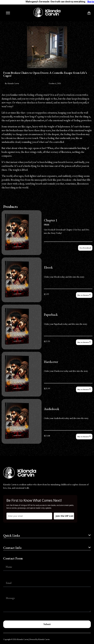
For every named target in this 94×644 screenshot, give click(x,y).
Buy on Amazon (84, 295)
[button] (47, 536)
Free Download (85, 248)
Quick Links (11, 535)
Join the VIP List (64, 516)
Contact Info (12, 548)
